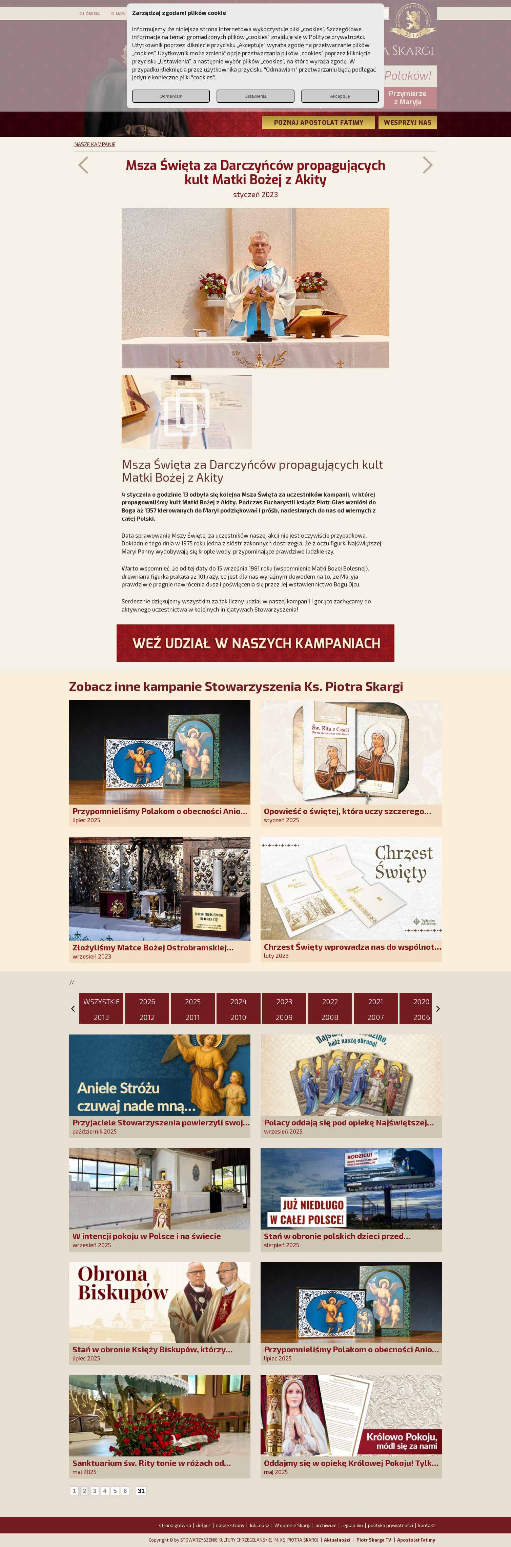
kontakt (426, 1525)
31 (141, 1491)
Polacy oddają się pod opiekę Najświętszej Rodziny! (345, 1127)
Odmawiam (171, 96)
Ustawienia (255, 96)
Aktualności (337, 1540)
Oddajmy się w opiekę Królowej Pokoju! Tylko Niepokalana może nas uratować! (350, 1467)
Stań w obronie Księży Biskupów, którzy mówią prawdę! (149, 1354)
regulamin (352, 1525)
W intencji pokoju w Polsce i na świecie (147, 1236)
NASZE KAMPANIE (95, 144)
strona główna (175, 1525)
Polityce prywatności (336, 36)
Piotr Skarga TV (373, 1540)
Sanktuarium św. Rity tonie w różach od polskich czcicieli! (148, 1467)
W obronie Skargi (292, 1525)
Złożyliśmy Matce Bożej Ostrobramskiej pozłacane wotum (150, 952)
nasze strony (230, 1525)
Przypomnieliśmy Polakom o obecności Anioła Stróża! (160, 815)
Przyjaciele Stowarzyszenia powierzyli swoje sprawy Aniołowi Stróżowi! (160, 1127)
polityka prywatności (390, 1525)
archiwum (325, 1525)
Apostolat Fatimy (416, 1540)
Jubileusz (259, 1525)
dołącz (203, 1525)
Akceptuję (340, 96)
